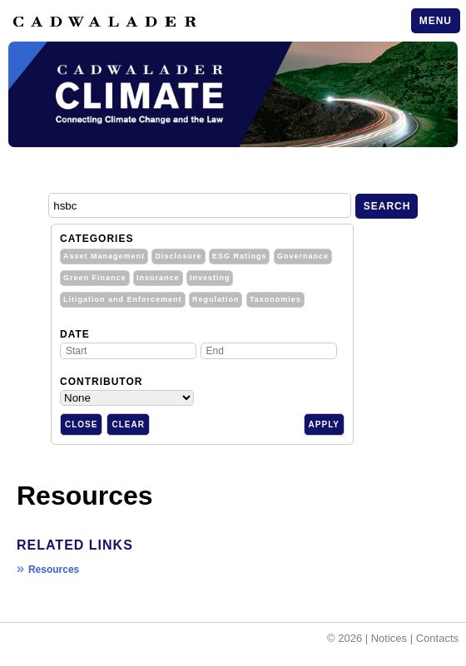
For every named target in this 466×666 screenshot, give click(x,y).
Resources (53, 569)
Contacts (437, 638)
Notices (389, 638)
